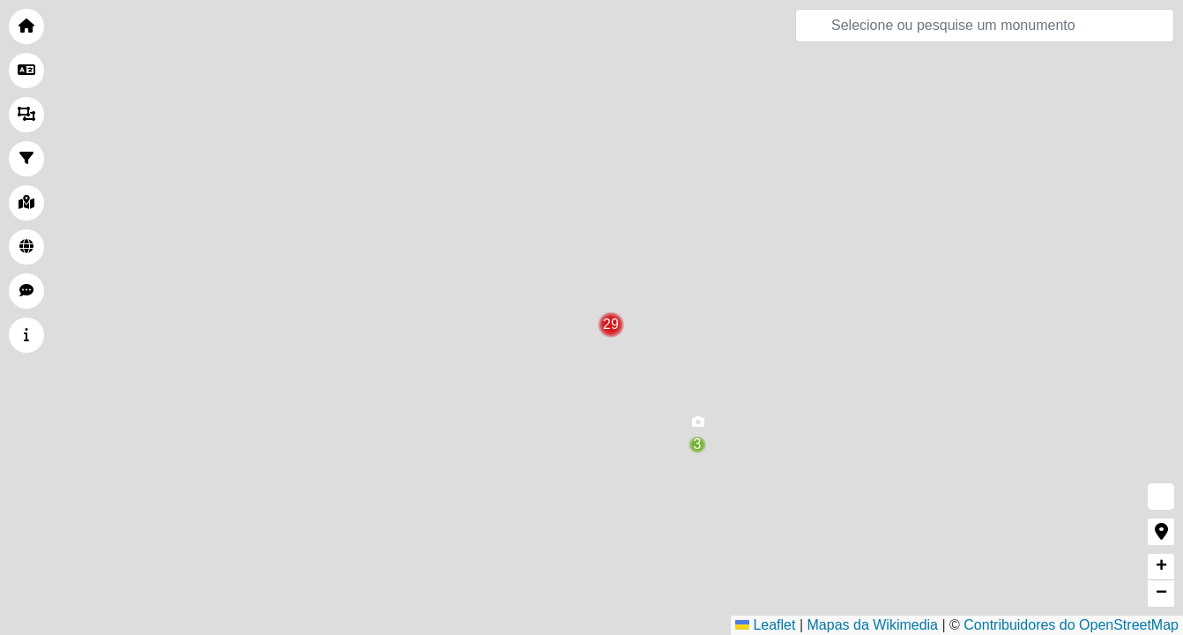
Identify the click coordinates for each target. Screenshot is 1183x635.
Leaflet (765, 624)
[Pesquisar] (984, 25)
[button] (697, 426)
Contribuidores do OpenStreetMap (1071, 624)
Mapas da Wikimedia (873, 624)
